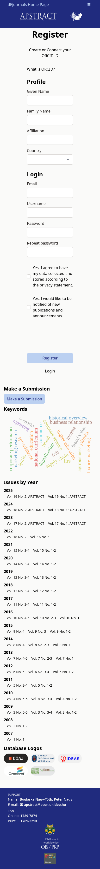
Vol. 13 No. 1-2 (44, 577)
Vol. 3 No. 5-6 (17, 712)
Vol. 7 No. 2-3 (41, 658)
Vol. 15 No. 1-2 (44, 550)
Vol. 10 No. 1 (70, 618)
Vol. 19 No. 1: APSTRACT (67, 496)
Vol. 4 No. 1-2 (66, 699)
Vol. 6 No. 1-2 (63, 672)
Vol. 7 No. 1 (65, 658)
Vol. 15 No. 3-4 (18, 550)
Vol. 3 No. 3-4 (41, 712)
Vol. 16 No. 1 (40, 537)
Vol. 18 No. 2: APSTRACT (25, 510)
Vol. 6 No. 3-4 (38, 672)
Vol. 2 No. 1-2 (17, 725)
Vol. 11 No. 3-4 (18, 604)
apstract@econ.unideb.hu (45, 804)
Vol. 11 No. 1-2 (44, 604)
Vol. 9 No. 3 (37, 631)
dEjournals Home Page (28, 4)
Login (50, 371)
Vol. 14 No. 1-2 (44, 564)
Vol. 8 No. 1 (62, 645)
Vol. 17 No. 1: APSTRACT (67, 523)
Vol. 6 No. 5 (16, 672)
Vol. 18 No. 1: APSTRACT (67, 510)
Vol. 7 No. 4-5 (17, 658)
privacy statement (56, 285)
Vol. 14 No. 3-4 (18, 564)
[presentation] (63, 338)
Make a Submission (24, 399)
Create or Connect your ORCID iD (50, 52)
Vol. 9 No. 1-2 (60, 631)
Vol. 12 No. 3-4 (18, 591)
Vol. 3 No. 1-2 (66, 712)
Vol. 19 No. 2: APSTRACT (25, 496)
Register (49, 358)
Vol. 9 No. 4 (16, 631)
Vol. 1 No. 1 (16, 739)
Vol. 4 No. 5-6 (17, 699)
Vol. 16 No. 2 (16, 537)
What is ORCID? (41, 69)
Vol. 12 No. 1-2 (44, 591)
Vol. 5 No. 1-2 (41, 685)
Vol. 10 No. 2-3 (44, 618)
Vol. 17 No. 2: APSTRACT (25, 523)
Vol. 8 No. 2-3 (38, 645)
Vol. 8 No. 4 (16, 645)
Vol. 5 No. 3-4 (17, 685)
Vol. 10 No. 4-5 (18, 618)
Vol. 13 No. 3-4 (18, 577)
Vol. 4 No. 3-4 (41, 699)
